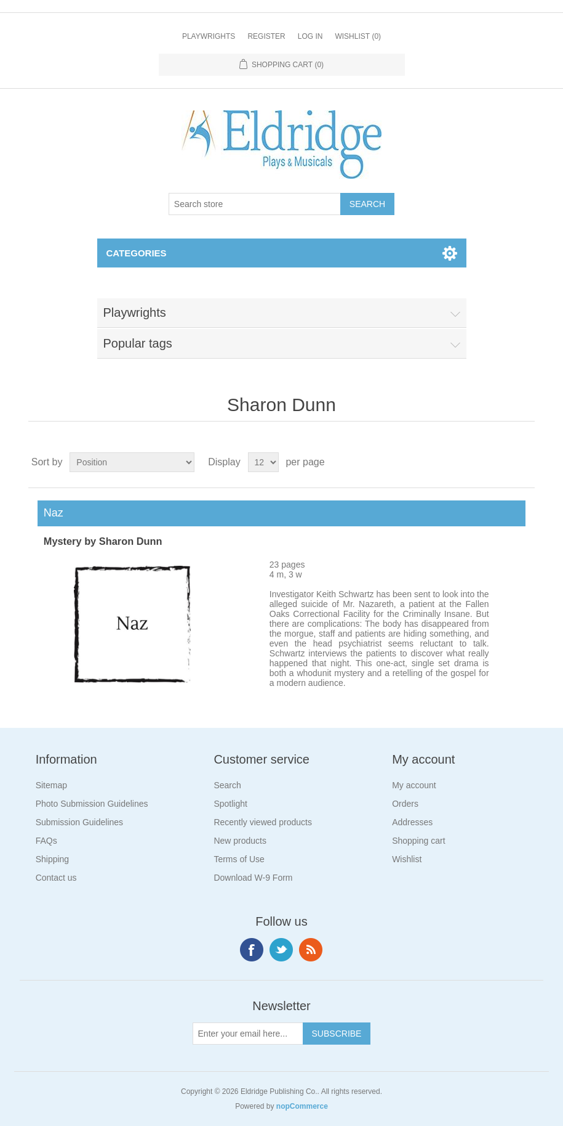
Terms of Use (239, 859)
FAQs (46, 841)
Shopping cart (418, 841)
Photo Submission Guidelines (92, 804)
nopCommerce (302, 1106)
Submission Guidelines (79, 822)
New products (240, 841)
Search (227, 785)
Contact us (56, 878)
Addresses (412, 822)
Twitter (281, 949)
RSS (310, 949)
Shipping (53, 859)
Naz (50, 513)
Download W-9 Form (253, 878)
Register (266, 36)
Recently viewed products (263, 822)
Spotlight (230, 804)
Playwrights (208, 36)
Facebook (251, 949)
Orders (405, 804)
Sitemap (51, 785)
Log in (310, 36)
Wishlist (406, 859)
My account (414, 785)
